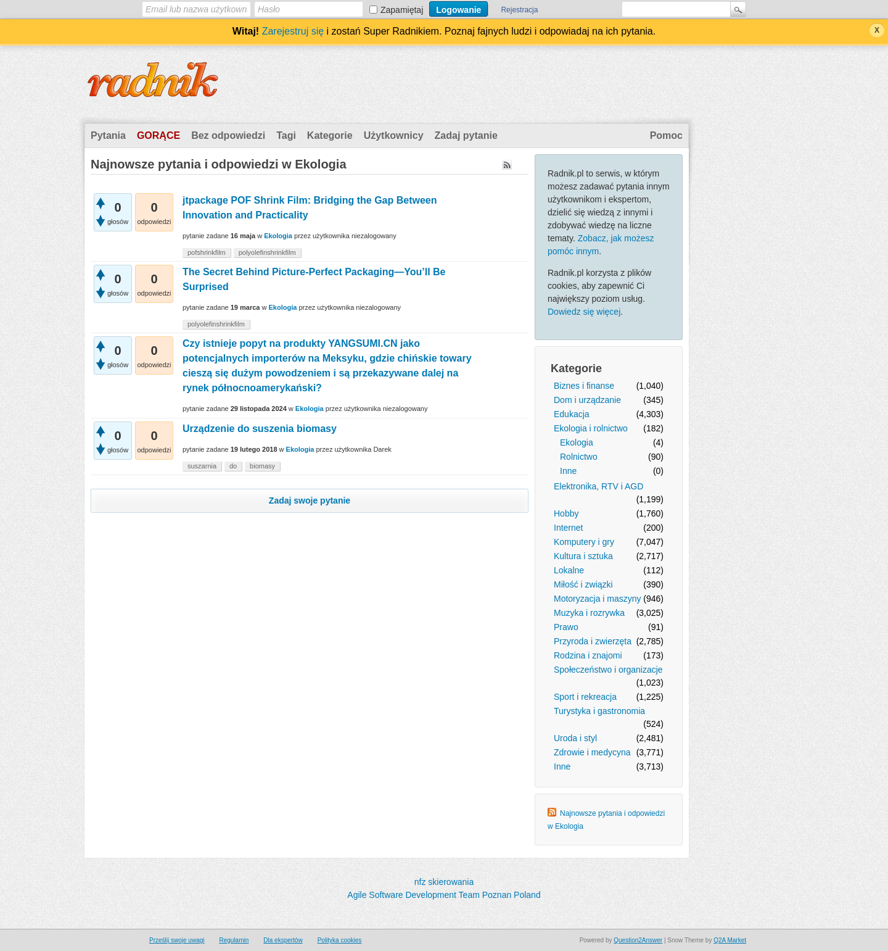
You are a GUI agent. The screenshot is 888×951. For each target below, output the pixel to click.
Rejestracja (519, 10)
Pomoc (666, 135)
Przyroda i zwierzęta (592, 641)
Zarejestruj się (293, 31)
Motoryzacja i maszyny (597, 599)
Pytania (108, 135)
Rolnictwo (579, 457)
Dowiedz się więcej (584, 312)
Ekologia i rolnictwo (591, 428)
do (233, 466)
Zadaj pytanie (466, 135)
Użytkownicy (394, 135)
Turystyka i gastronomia (599, 711)
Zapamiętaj (401, 10)
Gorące (158, 135)
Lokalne (569, 570)
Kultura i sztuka (583, 556)
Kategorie (330, 135)
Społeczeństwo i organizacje (608, 670)
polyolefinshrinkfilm (267, 252)
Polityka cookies (340, 940)
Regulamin (234, 940)
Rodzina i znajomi (588, 655)
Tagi (286, 135)
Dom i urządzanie (587, 400)
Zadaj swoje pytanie (309, 500)
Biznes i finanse (584, 386)
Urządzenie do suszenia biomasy (260, 428)
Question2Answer (638, 940)
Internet (568, 528)
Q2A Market (729, 940)
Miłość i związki (583, 584)
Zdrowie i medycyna (592, 752)
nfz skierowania (444, 882)
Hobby (566, 513)
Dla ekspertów (282, 940)
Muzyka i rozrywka (589, 613)
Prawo (566, 627)
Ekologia (576, 442)
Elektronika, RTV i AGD (598, 486)
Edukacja (572, 414)
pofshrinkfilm (206, 252)
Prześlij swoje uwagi (176, 940)
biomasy (262, 466)
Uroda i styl (575, 738)
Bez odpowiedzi (228, 135)
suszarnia (201, 466)
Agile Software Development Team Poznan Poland (443, 895)
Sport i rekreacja (585, 697)
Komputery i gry (584, 542)
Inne (568, 471)
